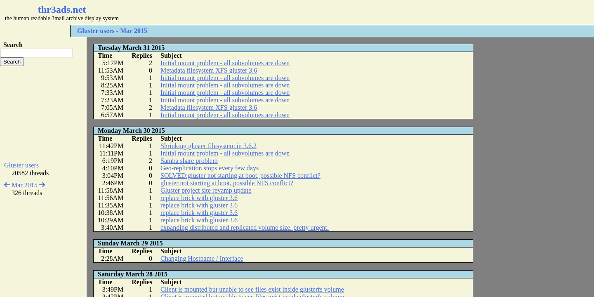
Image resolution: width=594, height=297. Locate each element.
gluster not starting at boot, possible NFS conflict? (226, 182)
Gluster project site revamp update (205, 190)
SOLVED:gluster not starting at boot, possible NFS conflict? (240, 175)
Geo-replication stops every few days (209, 168)
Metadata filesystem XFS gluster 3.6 (208, 70)
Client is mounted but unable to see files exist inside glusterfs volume (252, 289)
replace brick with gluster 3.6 (199, 197)
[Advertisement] (245, 12)
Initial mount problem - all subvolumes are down (225, 62)
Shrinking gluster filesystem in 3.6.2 (208, 145)
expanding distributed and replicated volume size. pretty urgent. (244, 227)
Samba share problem (189, 160)
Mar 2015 (133, 30)
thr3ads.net (62, 9)
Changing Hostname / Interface (201, 258)
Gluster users (96, 30)
